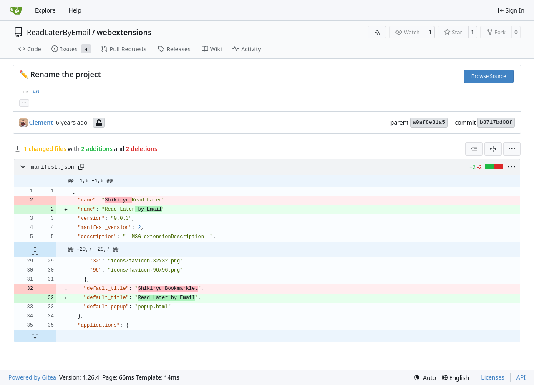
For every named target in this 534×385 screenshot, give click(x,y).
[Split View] (493, 149)
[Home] (16, 10)
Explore (45, 10)
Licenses (492, 377)
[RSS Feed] (377, 32)
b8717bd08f (496, 122)
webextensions (123, 32)
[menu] (512, 149)
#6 (36, 92)
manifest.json (52, 167)
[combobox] (474, 149)
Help (74, 10)
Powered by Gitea (32, 377)
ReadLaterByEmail (59, 32)
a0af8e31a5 (429, 122)
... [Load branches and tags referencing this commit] (24, 102)
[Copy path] (81, 167)
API (521, 377)
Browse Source (488, 76)
